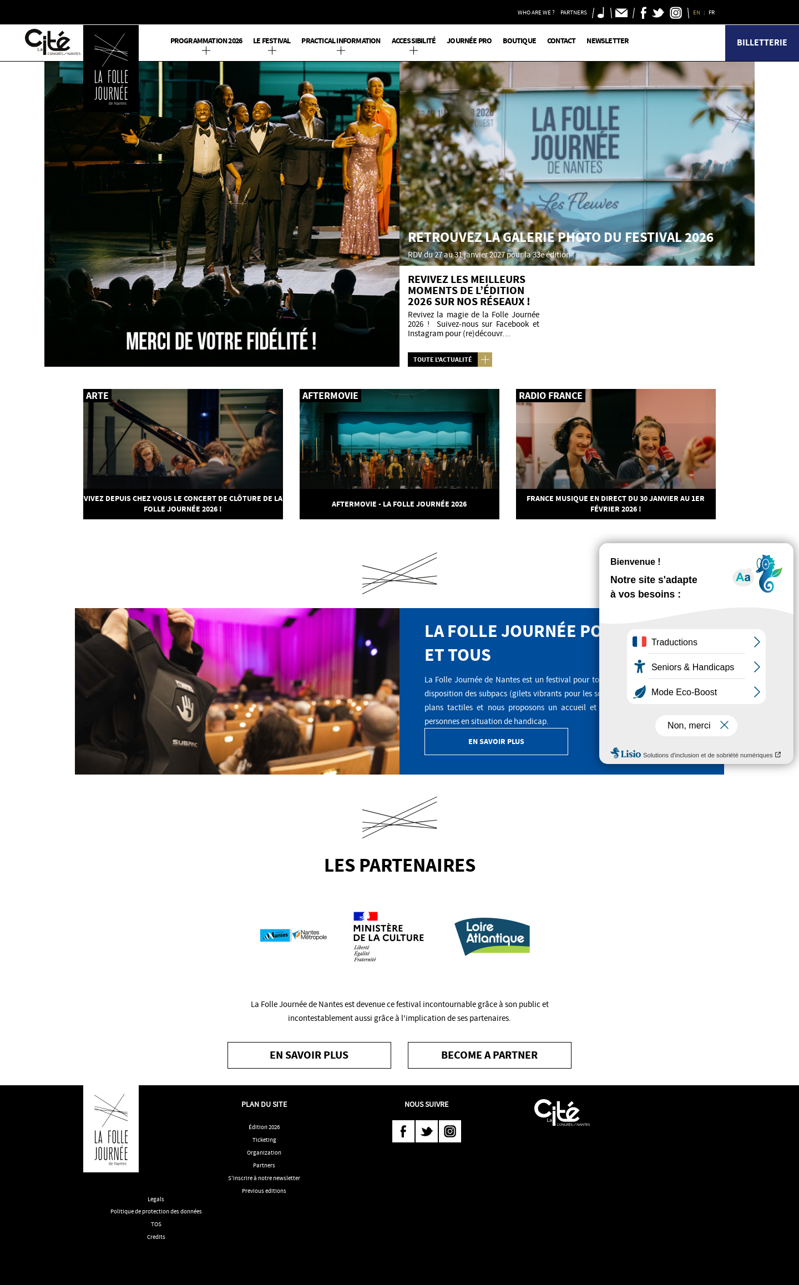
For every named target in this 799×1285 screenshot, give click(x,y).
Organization (264, 1152)
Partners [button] (573, 12)
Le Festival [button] (271, 41)
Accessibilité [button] (414, 41)
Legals (156, 1199)
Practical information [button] (340, 41)
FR (712, 12)
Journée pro (469, 41)
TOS (156, 1224)
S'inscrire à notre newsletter (264, 1178)
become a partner (489, 1055)
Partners (264, 1165)
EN (697, 12)
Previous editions (264, 1191)
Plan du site (264, 1104)
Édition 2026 (264, 1127)
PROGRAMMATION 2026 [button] (206, 41)
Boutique (519, 41)
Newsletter (607, 41)
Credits (156, 1237)
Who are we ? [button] (536, 12)
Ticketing (264, 1140)
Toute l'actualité (442, 359)
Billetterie (762, 42)
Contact (561, 41)
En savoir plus (496, 741)
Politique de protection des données (156, 1211)
